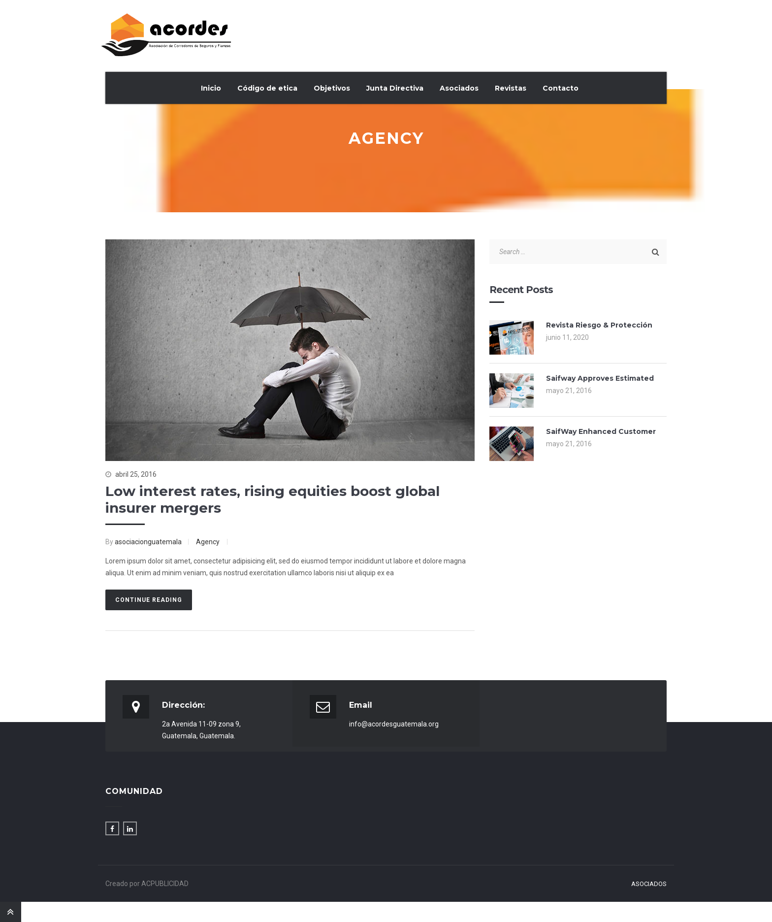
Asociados (459, 88)
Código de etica (267, 88)
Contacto (561, 88)
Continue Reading (148, 599)
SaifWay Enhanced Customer (601, 431)
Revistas (510, 88)
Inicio (211, 88)
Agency (208, 542)
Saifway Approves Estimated (600, 378)
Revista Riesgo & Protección (599, 325)
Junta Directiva (394, 88)
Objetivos (332, 88)
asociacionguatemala (148, 542)
